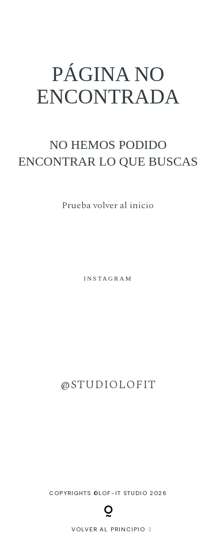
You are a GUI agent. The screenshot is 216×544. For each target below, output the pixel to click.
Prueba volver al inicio (108, 205)
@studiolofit (108, 384)
